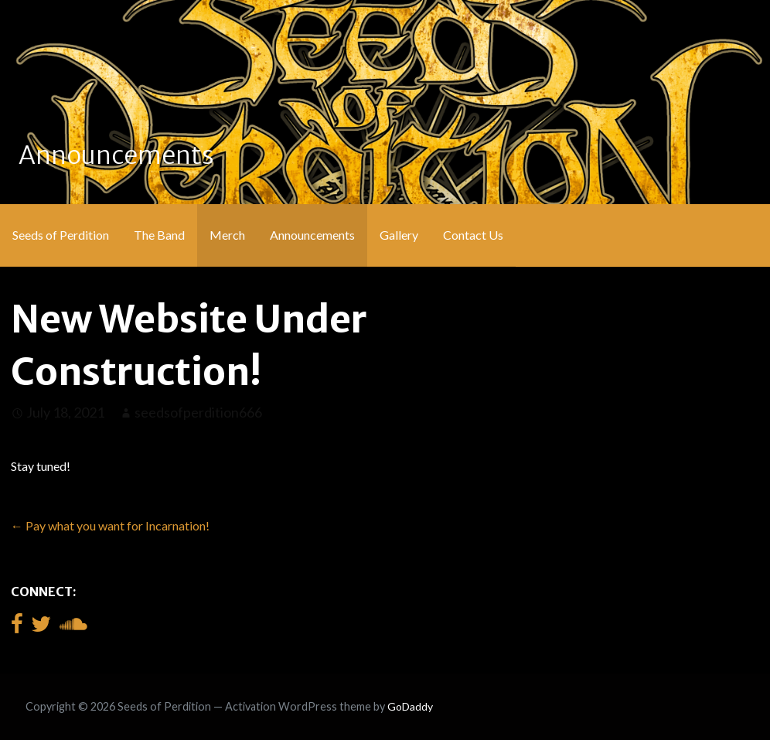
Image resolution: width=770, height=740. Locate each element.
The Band (159, 234)
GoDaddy (410, 706)
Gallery (399, 234)
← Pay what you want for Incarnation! (110, 525)
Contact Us (473, 234)
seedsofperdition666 (198, 412)
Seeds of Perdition (60, 234)
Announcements (312, 234)
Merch (227, 234)
